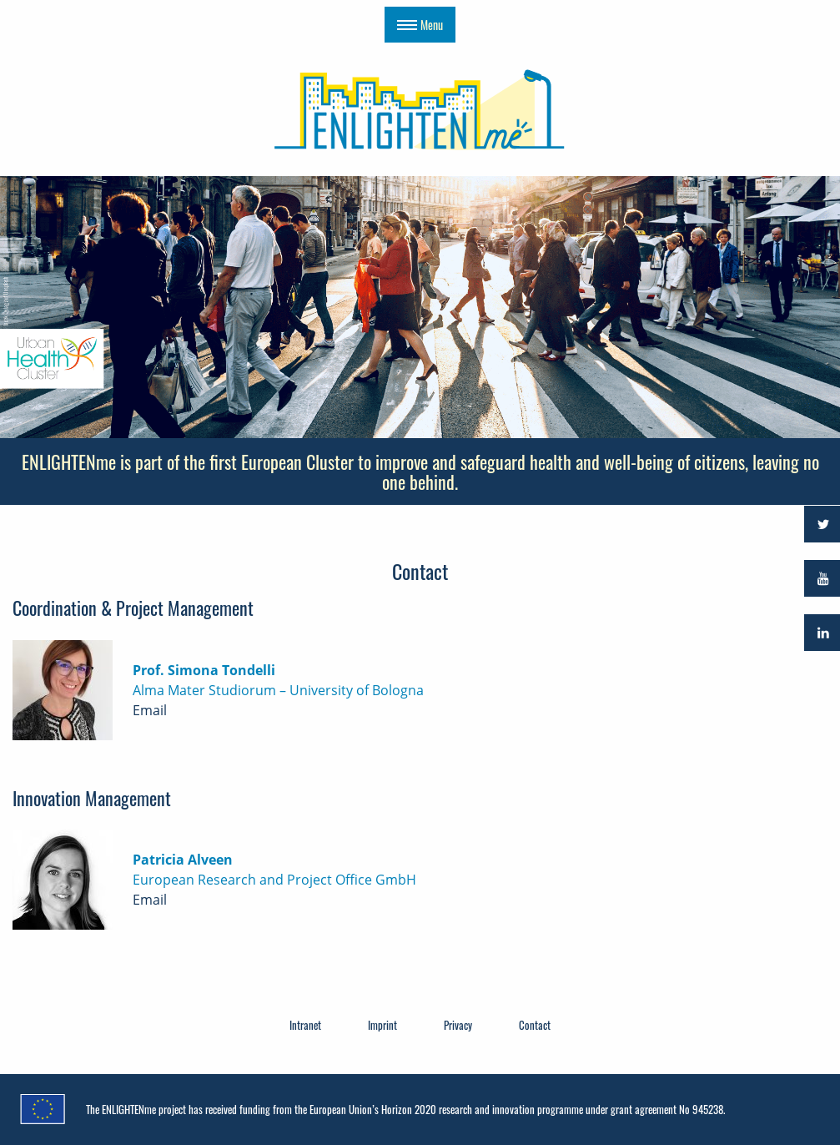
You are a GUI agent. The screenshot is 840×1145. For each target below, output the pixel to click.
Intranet (305, 1024)
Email (150, 710)
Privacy (458, 1024)
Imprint (382, 1024)
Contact (535, 1024)
